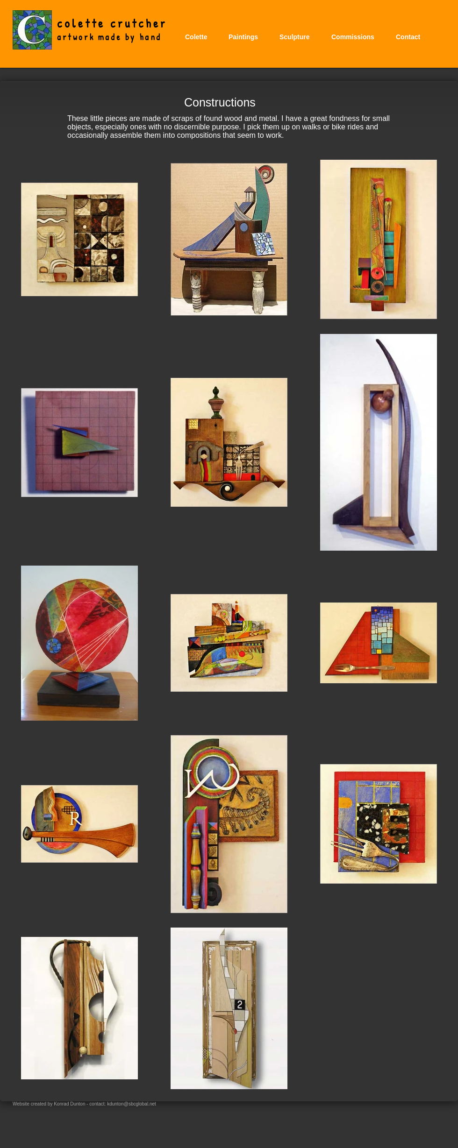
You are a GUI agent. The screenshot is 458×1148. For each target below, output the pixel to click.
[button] (243, 37)
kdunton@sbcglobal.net (131, 1103)
